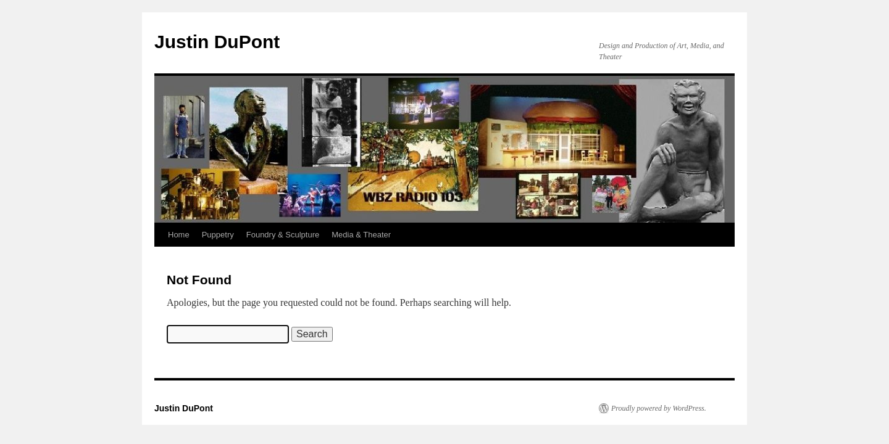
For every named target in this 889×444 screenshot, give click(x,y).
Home (179, 234)
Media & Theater (361, 234)
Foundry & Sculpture (283, 234)
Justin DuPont (217, 41)
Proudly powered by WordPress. (658, 408)
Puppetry (218, 234)
